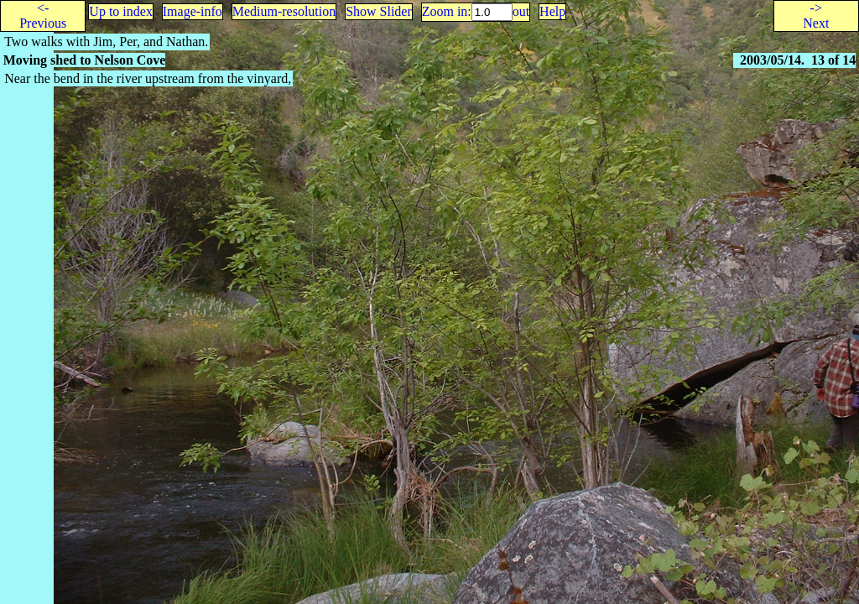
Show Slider (379, 11)
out (521, 11)
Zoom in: (446, 11)
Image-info (192, 11)
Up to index (121, 11)
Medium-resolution (284, 11)
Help (552, 11)
